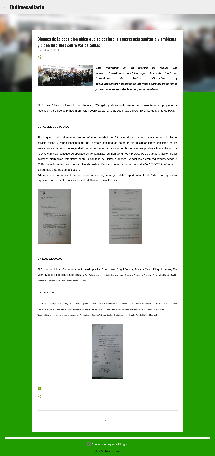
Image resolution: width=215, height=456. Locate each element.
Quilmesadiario (27, 7)
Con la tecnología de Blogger (107, 444)
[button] (40, 57)
